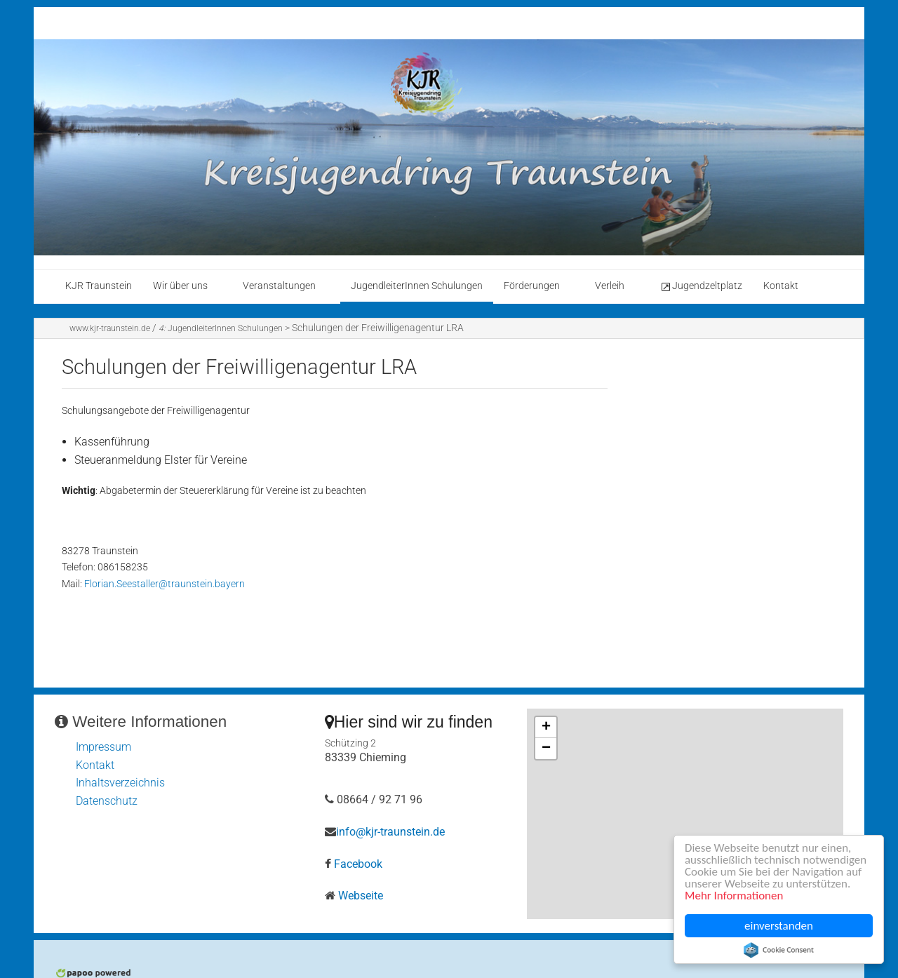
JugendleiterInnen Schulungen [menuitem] (417, 286)
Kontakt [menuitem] (780, 286)
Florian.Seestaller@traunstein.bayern (164, 584)
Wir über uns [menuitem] (180, 286)
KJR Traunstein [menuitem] (98, 286)
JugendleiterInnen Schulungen (221, 328)
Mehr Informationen (734, 896)
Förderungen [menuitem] (532, 286)
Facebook (358, 864)
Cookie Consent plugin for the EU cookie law (779, 950)
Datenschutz (107, 801)
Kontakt (95, 765)
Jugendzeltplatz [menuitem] (700, 286)
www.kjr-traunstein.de (109, 328)
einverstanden (778, 925)
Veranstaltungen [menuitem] (279, 286)
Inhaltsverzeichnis (120, 782)
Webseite (360, 895)
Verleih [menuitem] (609, 286)
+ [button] (546, 727)
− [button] (546, 748)
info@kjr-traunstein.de (390, 831)
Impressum (103, 746)
